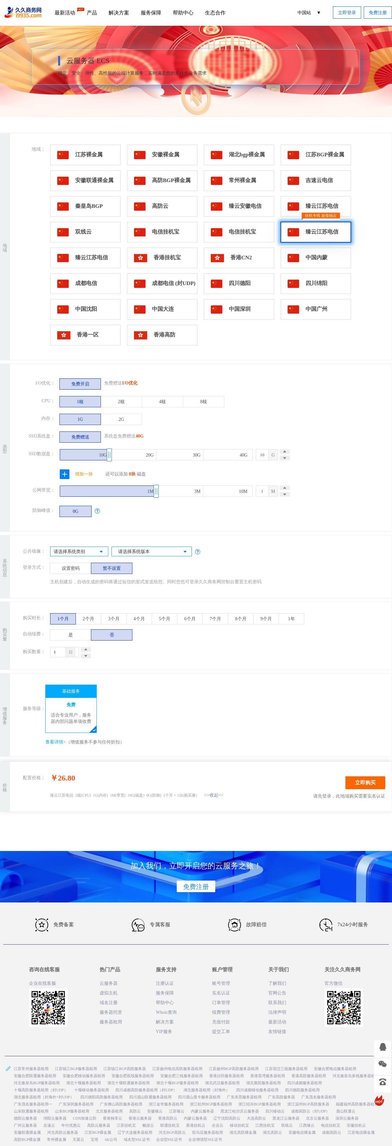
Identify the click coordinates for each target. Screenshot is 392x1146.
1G (80, 419)
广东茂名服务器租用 (318, 1097)
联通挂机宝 (170, 1125)
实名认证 (221, 993)
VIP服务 (164, 1031)
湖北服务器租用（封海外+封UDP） (44, 1097)
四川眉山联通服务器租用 (150, 1097)
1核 (80, 401)
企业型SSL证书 (169, 1139)
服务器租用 (111, 1022)
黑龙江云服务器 (285, 1118)
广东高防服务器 (281, 1097)
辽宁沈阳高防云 (226, 1118)
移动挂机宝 (239, 1125)
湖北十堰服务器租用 (83, 1083)
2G (121, 419)
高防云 (135, 1111)
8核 (203, 401)
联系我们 (277, 1002)
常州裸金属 (56, 1139)
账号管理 (221, 983)
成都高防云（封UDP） (310, 1111)
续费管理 (221, 1012)
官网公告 (277, 993)
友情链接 (277, 1031)
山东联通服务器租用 (31, 1111)
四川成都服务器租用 (304, 1083)
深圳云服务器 (347, 1118)
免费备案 (54, 925)
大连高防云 (256, 1118)
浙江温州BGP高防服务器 (308, 1104)
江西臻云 (307, 1125)
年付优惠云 (71, 1125)
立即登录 (347, 12)
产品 (92, 12)
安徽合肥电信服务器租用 (335, 1069)
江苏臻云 (176, 1111)
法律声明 (277, 1012)
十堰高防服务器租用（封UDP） (41, 1090)
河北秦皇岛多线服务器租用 (356, 1076)
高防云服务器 (98, 1125)
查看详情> (55, 742)
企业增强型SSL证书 (205, 1139)
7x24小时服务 (343, 925)
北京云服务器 (317, 1118)
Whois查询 (166, 1012)
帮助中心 (183, 12)
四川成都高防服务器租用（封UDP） (146, 1090)
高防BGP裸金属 (27, 1139)
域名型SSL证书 (137, 1139)
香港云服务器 (140, 1118)
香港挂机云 (195, 1125)
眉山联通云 (345, 1111)
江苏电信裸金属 (361, 1132)
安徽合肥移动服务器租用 (84, 1076)
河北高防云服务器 (62, 1132)
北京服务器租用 (109, 1111)
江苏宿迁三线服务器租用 (286, 1069)
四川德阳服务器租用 (302, 1090)
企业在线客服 (42, 983)
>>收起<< (214, 795)
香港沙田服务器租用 (226, 1076)
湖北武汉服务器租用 (222, 1083)
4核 (162, 401)
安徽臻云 (155, 1111)
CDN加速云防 (84, 1118)
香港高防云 (167, 1118)
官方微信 (334, 983)
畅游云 (148, 1125)
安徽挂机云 (356, 1125)
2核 (121, 401)
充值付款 (221, 1022)
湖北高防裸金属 (242, 1132)
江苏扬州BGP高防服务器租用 (234, 1069)
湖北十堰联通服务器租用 (128, 1083)
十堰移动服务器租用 (91, 1090)
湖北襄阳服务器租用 (263, 1083)
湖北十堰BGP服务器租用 (177, 1083)
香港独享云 (112, 1118)
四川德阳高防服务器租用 (101, 1097)
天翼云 (78, 1139)
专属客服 (151, 925)
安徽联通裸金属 (27, 1132)
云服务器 (109, 983)
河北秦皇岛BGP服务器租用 (37, 1083)
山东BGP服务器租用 (72, 1111)
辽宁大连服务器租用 (135, 1132)
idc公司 (111, 1139)
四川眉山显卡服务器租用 (199, 1097)
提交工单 (221, 1031)
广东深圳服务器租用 (76, 1104)
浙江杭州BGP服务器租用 (211, 1104)
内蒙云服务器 (202, 1111)
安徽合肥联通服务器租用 (35, 1076)
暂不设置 (112, 568)
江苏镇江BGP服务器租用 (76, 1069)
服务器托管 (111, 1012)
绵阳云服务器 (55, 1118)
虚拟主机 (109, 993)
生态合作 (215, 12)
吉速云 (49, 1125)
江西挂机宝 (265, 1125)
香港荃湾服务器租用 (267, 1076)
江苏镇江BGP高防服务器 (124, 1069)
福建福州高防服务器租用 (357, 1104)
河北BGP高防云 (172, 1132)
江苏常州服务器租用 (31, 1069)
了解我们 (277, 983)
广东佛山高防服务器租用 (121, 1104)
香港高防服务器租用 (308, 1076)
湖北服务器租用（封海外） (206, 1090)
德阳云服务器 (25, 1118)
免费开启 (80, 384)
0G (75, 511)
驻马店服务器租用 (207, 1132)
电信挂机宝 (330, 1125)
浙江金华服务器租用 (166, 1104)
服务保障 (151, 12)
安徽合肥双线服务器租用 (132, 1076)
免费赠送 (80, 437)
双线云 (287, 1125)
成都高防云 (331, 1132)
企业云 (217, 1125)
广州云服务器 (25, 1125)
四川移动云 (275, 1111)
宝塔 (94, 1139)
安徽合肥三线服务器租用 (181, 1076)
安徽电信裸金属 (302, 1132)
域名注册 (109, 1002)
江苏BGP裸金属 (98, 1132)
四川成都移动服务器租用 (257, 1090)
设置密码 (71, 568)
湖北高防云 (272, 1132)
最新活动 (68, 11)
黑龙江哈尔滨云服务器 (239, 1111)
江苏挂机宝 (126, 1125)
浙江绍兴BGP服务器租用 (259, 1104)
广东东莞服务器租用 (244, 1097)
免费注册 (378, 12)
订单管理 (221, 1002)
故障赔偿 (247, 925)
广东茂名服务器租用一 (33, 1104)
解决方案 (119, 12)
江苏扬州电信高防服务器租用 (177, 1069)
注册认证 (165, 983)
